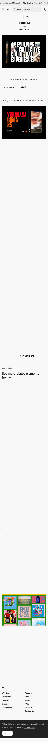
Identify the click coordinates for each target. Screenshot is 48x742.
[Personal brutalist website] (24, 470)
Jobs (27, 697)
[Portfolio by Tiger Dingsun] (24, 540)
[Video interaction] (24, 299)
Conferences (7, 707)
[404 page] (24, 334)
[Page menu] (24, 263)
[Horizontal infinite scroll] (24, 228)
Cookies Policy (29, 727)
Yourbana (24, 29)
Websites (5, 693)
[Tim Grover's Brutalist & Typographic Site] (24, 645)
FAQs (27, 704)
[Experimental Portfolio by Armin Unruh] (24, 400)
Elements (5, 700)
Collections (6, 697)
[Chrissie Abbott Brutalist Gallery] (24, 610)
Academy (29, 693)
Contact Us (29, 711)
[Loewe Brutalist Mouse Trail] (24, 505)
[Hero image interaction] (24, 193)
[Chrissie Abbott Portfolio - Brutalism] (24, 575)
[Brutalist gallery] (24, 434)
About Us (28, 707)
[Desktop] (24, 122)
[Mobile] (24, 157)
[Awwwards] (8, 9)
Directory (5, 704)
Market (27, 700)
